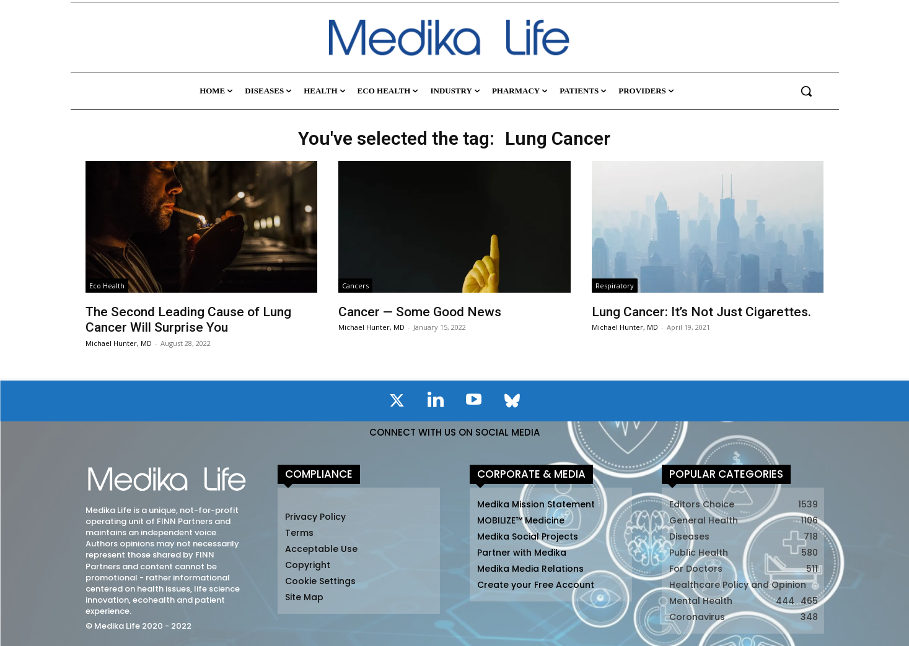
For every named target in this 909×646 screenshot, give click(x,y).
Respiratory (614, 285)
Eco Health (107, 285)
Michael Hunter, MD (119, 343)
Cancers (355, 285)
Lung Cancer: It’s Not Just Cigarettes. (701, 311)
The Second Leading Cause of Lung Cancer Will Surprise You (188, 319)
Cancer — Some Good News (419, 311)
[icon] (397, 403)
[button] (806, 91)
